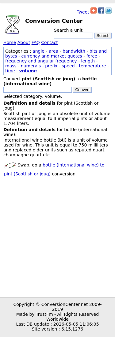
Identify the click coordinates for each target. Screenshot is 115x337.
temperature (92, 65)
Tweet (83, 12)
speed (68, 65)
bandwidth (74, 51)
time (10, 70)
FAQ (36, 42)
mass (11, 65)
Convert (82, 89)
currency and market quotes (51, 56)
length (88, 60)
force (91, 56)
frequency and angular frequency (41, 60)
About (23, 42)
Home (9, 42)
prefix (51, 65)
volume (28, 70)
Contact (49, 42)
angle (38, 51)
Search (103, 35)
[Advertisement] (57, 236)
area (53, 51)
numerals (31, 65)
